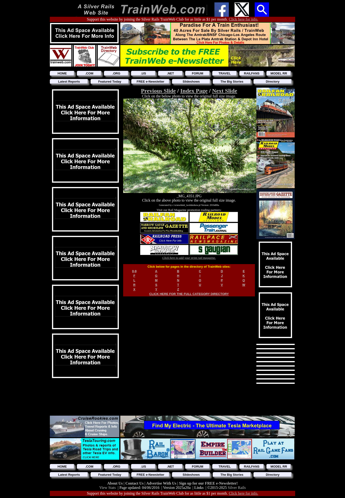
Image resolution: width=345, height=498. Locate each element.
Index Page (193, 91)
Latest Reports (69, 81)
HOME (62, 73)
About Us (115, 483)
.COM (89, 73)
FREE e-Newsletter (150, 81)
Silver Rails (237, 488)
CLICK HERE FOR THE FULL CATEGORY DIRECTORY (189, 294)
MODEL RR (278, 73)
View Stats (107, 488)
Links (199, 488)
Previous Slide (158, 91)
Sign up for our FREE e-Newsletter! (208, 483)
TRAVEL (224, 73)
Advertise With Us (161, 483)
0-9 (134, 271)
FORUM (197, 73)
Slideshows (191, 81)
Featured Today (109, 81)
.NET (170, 73)
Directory (272, 81)
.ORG (116, 73)
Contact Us (134, 483)
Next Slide (224, 91)
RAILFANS (251, 73)
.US (143, 73)
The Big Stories (231, 81)
